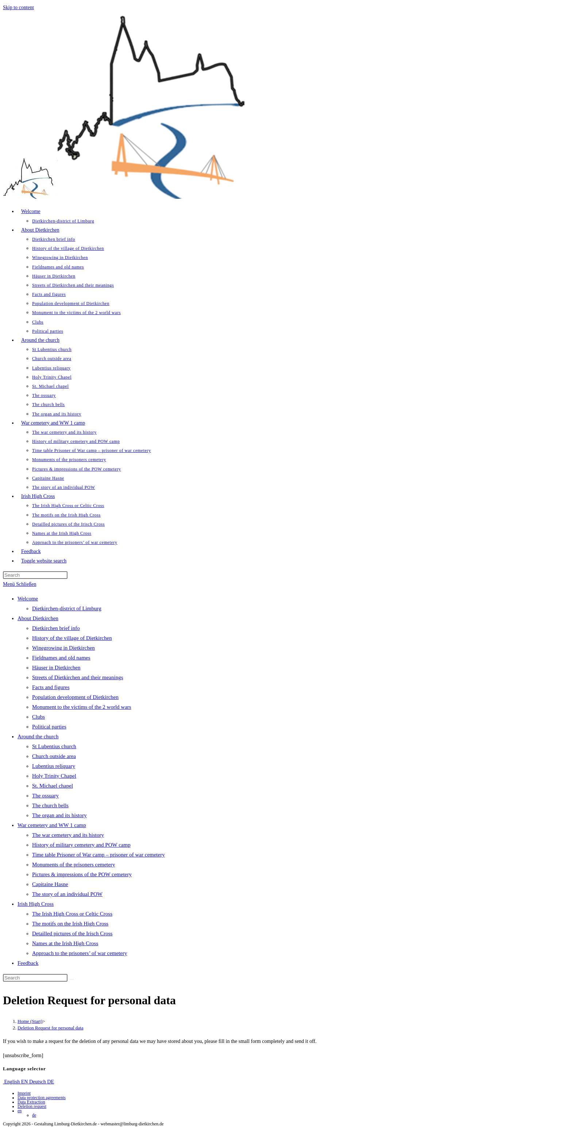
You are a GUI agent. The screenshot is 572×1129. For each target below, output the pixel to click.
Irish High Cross (36, 904)
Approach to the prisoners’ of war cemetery (79, 953)
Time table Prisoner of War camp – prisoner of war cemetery (98, 855)
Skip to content (18, 7)
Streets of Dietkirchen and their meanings (77, 677)
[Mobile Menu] (19, 584)
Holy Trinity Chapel (54, 776)
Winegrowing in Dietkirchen (63, 648)
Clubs (38, 717)
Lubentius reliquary (53, 766)
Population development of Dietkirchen (75, 697)
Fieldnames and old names (61, 658)
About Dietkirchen (38, 618)
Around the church (38, 736)
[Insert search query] (35, 575)
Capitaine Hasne (50, 884)
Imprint (24, 1093)
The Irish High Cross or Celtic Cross (72, 914)
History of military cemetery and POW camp (81, 845)
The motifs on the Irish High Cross (70, 924)
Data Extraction (31, 1102)
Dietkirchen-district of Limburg (66, 608)
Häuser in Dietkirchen (56, 667)
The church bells (50, 805)
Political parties (49, 727)
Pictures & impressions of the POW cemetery (82, 874)
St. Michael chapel (52, 786)
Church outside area (54, 756)
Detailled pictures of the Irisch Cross (72, 933)
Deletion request (32, 1106)
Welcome (28, 599)
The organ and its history (59, 815)
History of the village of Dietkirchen (72, 638)
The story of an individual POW (67, 894)
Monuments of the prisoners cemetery (73, 864)
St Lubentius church (54, 746)
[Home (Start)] (30, 1021)
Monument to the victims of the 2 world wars (81, 707)
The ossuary (45, 796)
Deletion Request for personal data (51, 1028)
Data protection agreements (42, 1097)
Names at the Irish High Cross (65, 943)
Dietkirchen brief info (56, 628)
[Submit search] (71, 979)
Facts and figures (50, 687)
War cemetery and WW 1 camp (52, 825)
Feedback (28, 963)
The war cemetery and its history (68, 835)
